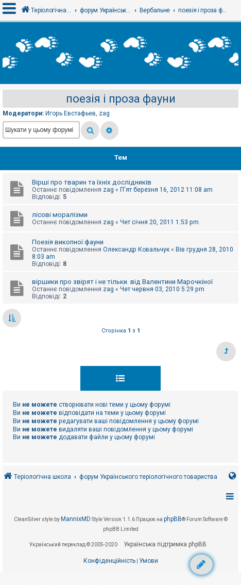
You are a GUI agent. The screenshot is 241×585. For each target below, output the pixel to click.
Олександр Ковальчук (136, 249)
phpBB (173, 519)
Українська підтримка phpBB (165, 544)
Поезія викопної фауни (68, 242)
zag (104, 113)
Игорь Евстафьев (70, 113)
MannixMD (76, 519)
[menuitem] (109, 561)
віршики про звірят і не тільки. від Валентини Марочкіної (122, 282)
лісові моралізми (60, 215)
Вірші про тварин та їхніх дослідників (91, 182)
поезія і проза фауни (121, 98)
